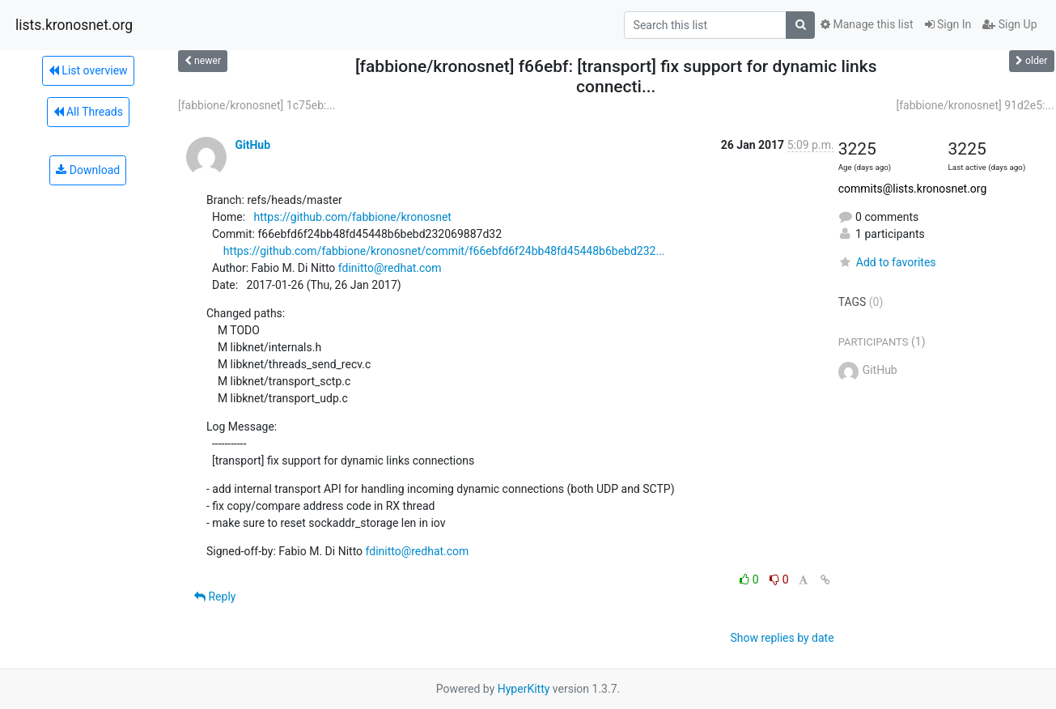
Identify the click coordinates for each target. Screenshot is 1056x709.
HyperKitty (524, 688)
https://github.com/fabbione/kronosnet (352, 216)
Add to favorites (887, 262)
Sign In (948, 24)
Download (88, 169)
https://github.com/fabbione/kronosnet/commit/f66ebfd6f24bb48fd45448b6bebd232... (444, 250)
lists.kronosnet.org (74, 25)
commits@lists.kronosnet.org (912, 188)
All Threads (88, 111)
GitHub (252, 144)
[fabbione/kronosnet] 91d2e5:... (975, 105)
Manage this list (867, 24)
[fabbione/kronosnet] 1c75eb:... (256, 105)
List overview (88, 70)
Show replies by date (781, 637)
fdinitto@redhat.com (390, 267)
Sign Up (1009, 24)
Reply (214, 596)
